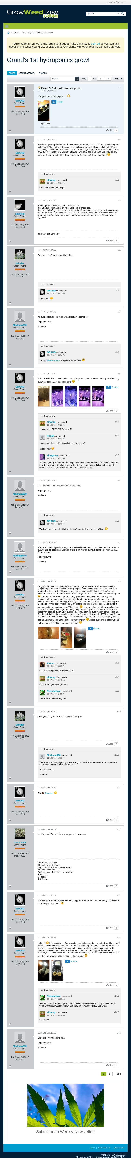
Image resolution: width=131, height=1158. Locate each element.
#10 (119, 712)
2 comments (49, 990)
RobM (50, 436)
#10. (116, 755)
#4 (119, 250)
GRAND (19, 100)
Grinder (20, 263)
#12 (119, 829)
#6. (117, 422)
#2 (119, 140)
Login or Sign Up (116, 2)
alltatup (51, 180)
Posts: (18, 114)
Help (92, 1148)
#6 (119, 374)
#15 (119, 1033)
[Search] (103, 14)
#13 (119, 895)
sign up (95, 43)
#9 (119, 581)
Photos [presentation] (43, 73)
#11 (119, 787)
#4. (117, 290)
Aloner (50, 663)
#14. (116, 996)
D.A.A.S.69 (20, 842)
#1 (119, 87)
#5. (117, 352)
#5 (119, 312)
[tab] (12, 73)
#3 (119, 200)
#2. (117, 180)
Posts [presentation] (12, 73)
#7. (117, 521)
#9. (117, 663)
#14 (119, 937)
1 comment (49, 174)
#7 (119, 481)
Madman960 (20, 325)
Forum (15, 33)
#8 (119, 542)
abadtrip (19, 213)
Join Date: (15, 112)
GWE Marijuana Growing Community (37, 33)
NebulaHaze (53, 691)
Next (118, 1074)
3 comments (49, 416)
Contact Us (104, 1148)
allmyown (52, 455)
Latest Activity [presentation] (27, 73)
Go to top (119, 1148)
